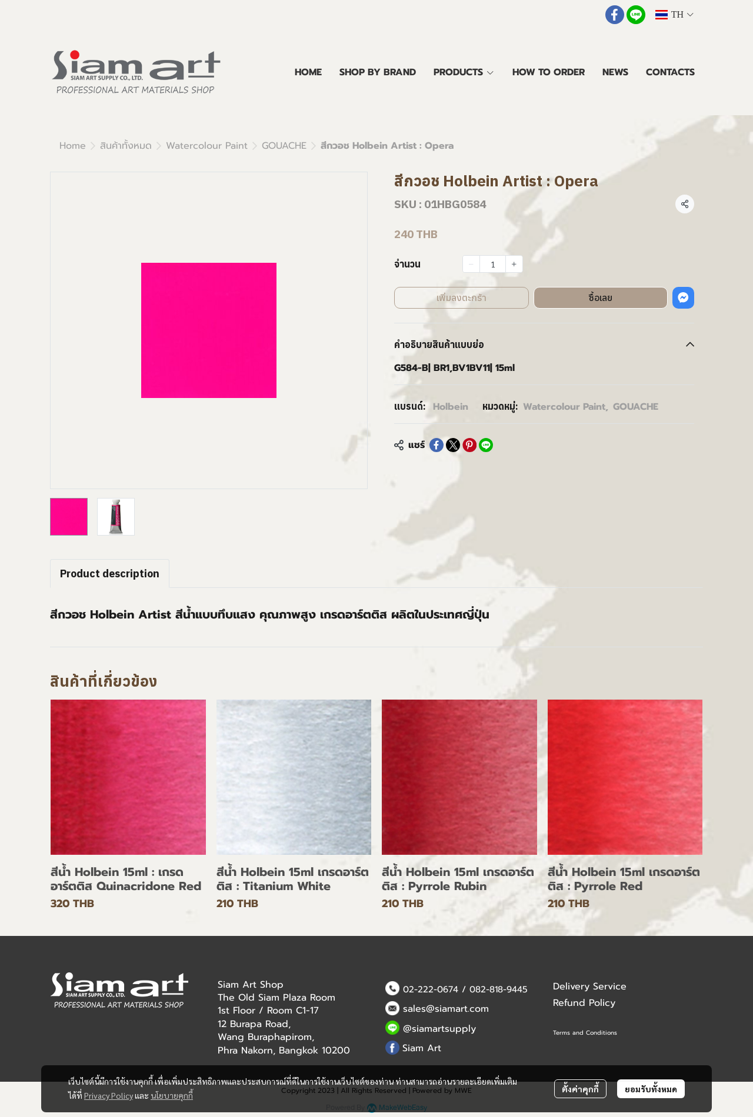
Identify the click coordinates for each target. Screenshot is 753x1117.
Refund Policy (584, 1003)
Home (72, 146)
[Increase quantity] (514, 264)
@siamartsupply (439, 1029)
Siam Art (421, 1048)
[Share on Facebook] (436, 445)
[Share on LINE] (486, 445)
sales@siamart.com (446, 1009)
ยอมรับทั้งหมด (651, 1088)
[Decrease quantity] (471, 264)
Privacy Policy (108, 1095)
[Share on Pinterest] (469, 445)
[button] (674, 14)
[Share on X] (453, 445)
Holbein (450, 407)
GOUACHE (284, 146)
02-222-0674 (430, 989)
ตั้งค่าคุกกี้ (580, 1088)
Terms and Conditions (585, 1032)
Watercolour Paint (207, 146)
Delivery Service (590, 986)
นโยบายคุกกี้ (172, 1095)
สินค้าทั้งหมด (126, 146)
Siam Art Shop (251, 985)
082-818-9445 (498, 989)
